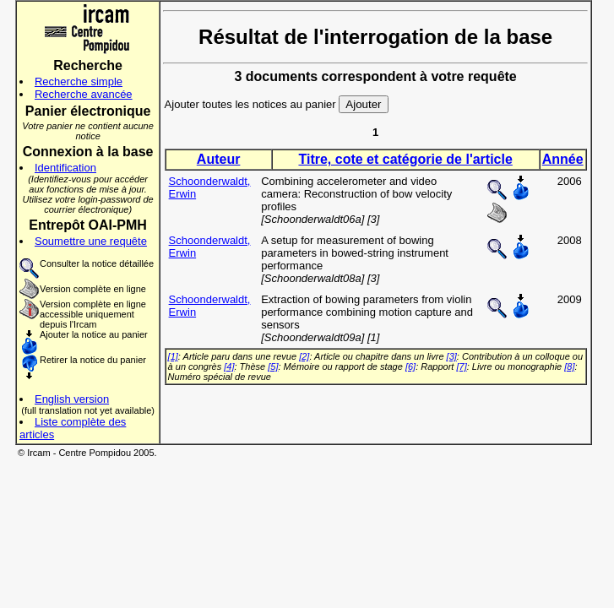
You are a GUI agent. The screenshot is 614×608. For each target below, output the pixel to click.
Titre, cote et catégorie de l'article (405, 159)
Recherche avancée (84, 94)
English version (72, 399)
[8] (569, 366)
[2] (304, 356)
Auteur (219, 159)
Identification (65, 167)
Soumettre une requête (91, 241)
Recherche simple (78, 81)
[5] (273, 366)
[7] (461, 366)
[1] (173, 356)
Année (563, 159)
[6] (410, 366)
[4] (229, 366)
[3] (452, 356)
